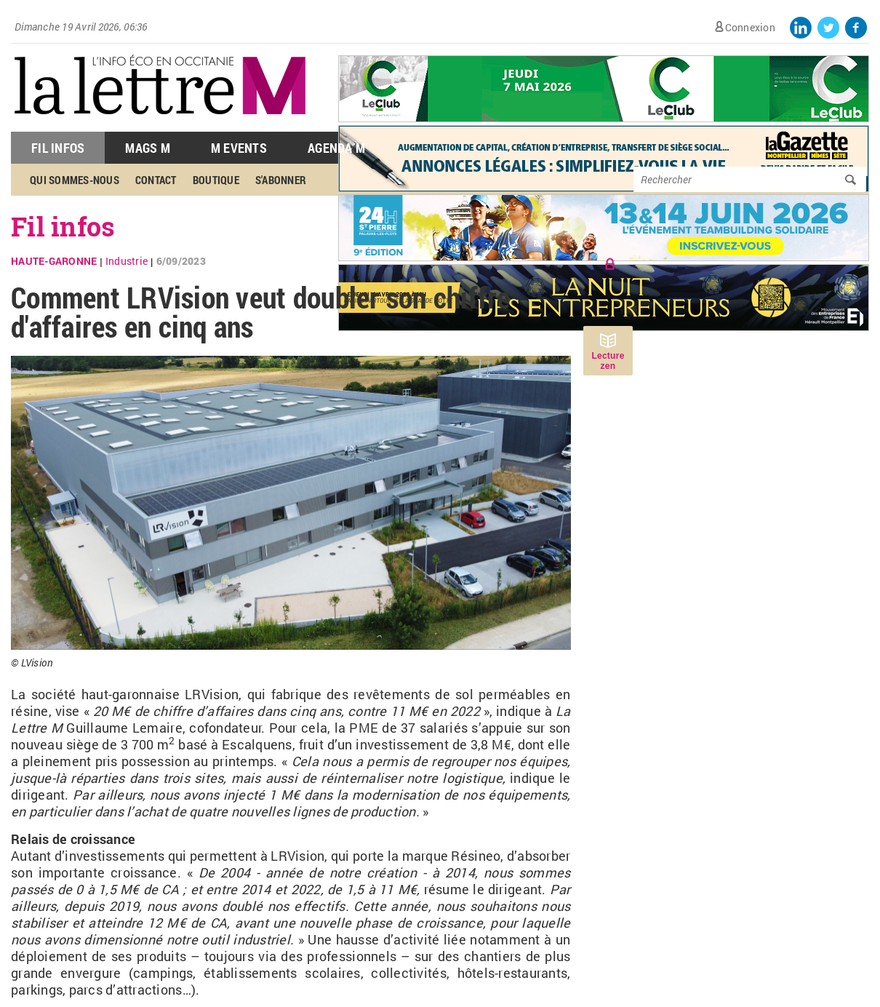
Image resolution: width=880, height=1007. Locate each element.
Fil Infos (57, 147)
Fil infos (63, 226)
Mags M (147, 147)
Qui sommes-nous (74, 179)
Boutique (216, 179)
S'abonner (280, 179)
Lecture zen (607, 361)
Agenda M (336, 147)
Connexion (750, 27)
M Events (239, 147)
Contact (156, 179)
